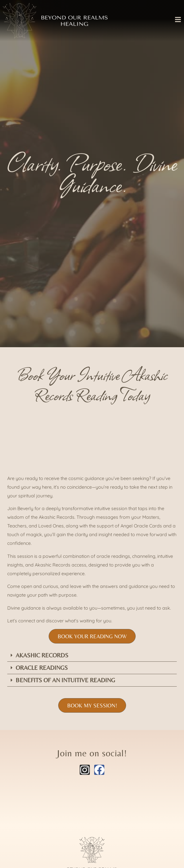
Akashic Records (42, 655)
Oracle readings (42, 667)
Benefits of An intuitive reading (65, 680)
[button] (92, 655)
